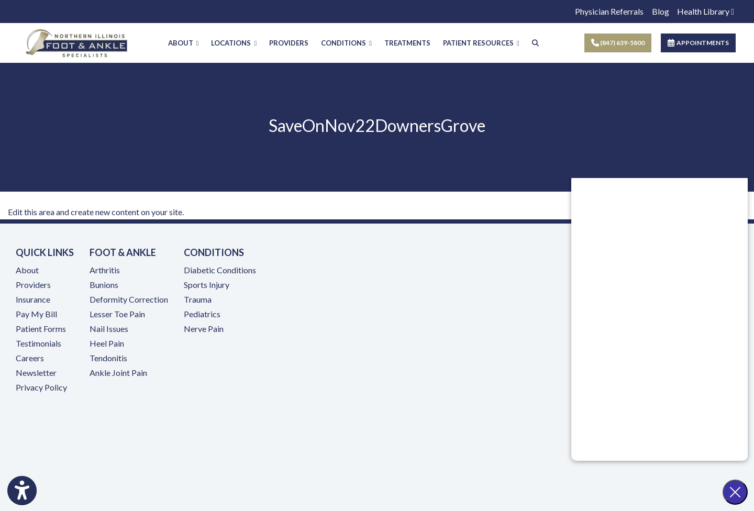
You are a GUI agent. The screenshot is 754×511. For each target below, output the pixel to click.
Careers (30, 358)
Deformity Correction (129, 300)
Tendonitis (108, 358)
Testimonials (38, 344)
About (27, 270)
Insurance (33, 300)
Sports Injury (206, 285)
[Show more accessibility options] (22, 491)
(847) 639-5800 (618, 43)
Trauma (198, 300)
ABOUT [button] (183, 43)
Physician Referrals (609, 11)
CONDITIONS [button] (346, 43)
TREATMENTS (407, 43)
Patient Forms (41, 329)
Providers (33, 285)
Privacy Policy (41, 388)
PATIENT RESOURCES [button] (481, 43)
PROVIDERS (288, 43)
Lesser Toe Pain (117, 314)
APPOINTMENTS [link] (698, 43)
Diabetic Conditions (220, 270)
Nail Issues (109, 329)
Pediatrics (202, 314)
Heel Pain (107, 344)
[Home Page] (76, 42)
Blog (660, 11)
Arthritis (105, 270)
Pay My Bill (36, 314)
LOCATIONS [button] (234, 43)
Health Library (705, 11)
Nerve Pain (204, 329)
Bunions (104, 285)
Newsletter (36, 373)
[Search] (535, 43)
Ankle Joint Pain (118, 373)
